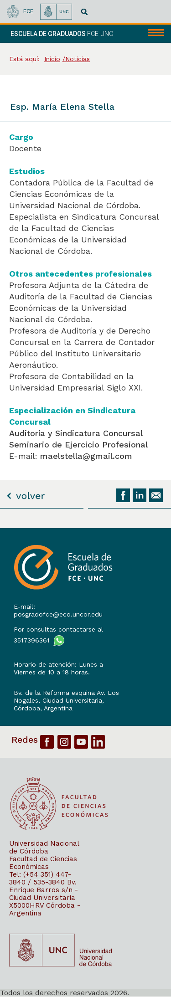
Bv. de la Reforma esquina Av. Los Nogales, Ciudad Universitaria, (66, 696)
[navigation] (152, 33)
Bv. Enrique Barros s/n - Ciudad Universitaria (43, 890)
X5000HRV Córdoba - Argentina (44, 909)
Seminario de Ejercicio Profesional (78, 444)
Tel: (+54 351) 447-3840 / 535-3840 (40, 878)
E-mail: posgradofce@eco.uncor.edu (58, 610)
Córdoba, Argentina (43, 708)
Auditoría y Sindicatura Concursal (76, 433)
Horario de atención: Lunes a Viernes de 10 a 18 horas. (58, 668)
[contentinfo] (85, 762)
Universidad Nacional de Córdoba (44, 847)
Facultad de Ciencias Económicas (43, 863)
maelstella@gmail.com (86, 456)
